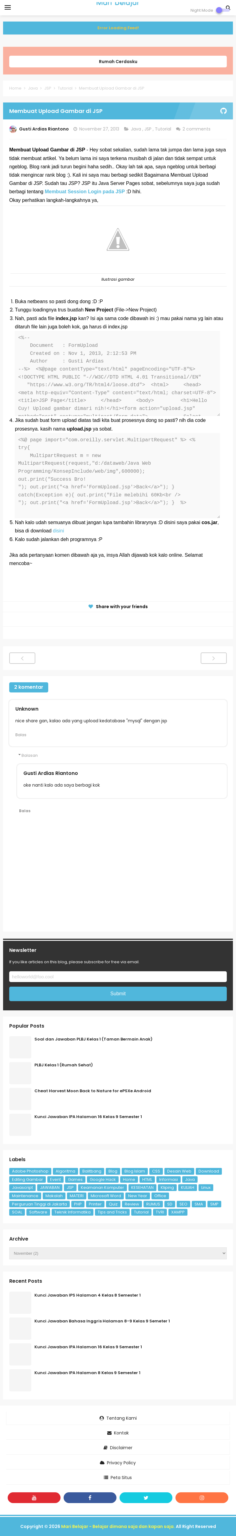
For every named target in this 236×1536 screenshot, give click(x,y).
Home (129, 1179)
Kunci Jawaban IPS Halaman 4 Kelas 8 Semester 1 (87, 1295)
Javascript (22, 1187)
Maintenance (25, 1196)
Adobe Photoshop (30, 1171)
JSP (148, 129)
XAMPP (178, 1212)
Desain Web (179, 1171)
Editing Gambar (27, 1179)
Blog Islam (134, 1171)
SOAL (17, 1212)
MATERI (77, 1196)
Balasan (30, 755)
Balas (20, 734)
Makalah (54, 1196)
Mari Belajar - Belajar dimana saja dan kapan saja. (118, 1526)
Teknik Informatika (72, 1212)
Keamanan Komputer (102, 1187)
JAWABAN (50, 1187)
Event (55, 1179)
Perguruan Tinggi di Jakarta (39, 1204)
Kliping (167, 1187)
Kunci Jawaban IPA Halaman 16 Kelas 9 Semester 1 (88, 1117)
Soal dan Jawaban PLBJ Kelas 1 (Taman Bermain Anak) (93, 1039)
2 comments (197, 129)
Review (132, 1204)
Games (75, 1179)
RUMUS (153, 1204)
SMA (199, 1204)
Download (209, 1171)
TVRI (160, 1212)
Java (136, 129)
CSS (156, 1171)
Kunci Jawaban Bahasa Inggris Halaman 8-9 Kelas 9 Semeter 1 (102, 1321)
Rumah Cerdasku (118, 61)
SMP (214, 1204)
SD (169, 1204)
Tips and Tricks (112, 1212)
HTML (147, 1179)
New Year (137, 1196)
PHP (78, 1204)
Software (38, 1212)
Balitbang (91, 1171)
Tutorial (163, 129)
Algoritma (65, 1171)
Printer (95, 1204)
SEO (183, 1204)
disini (58, 530)
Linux (205, 1187)
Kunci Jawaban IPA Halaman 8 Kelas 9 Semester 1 (87, 1373)
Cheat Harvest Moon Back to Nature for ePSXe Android (92, 1091)
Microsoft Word (106, 1196)
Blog (112, 1171)
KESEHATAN (142, 1187)
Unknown (26, 708)
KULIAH (187, 1187)
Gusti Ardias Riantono (50, 773)
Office (160, 1196)
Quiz (113, 1204)
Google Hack (103, 1179)
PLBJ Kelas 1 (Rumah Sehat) (63, 1065)
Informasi (168, 1179)
